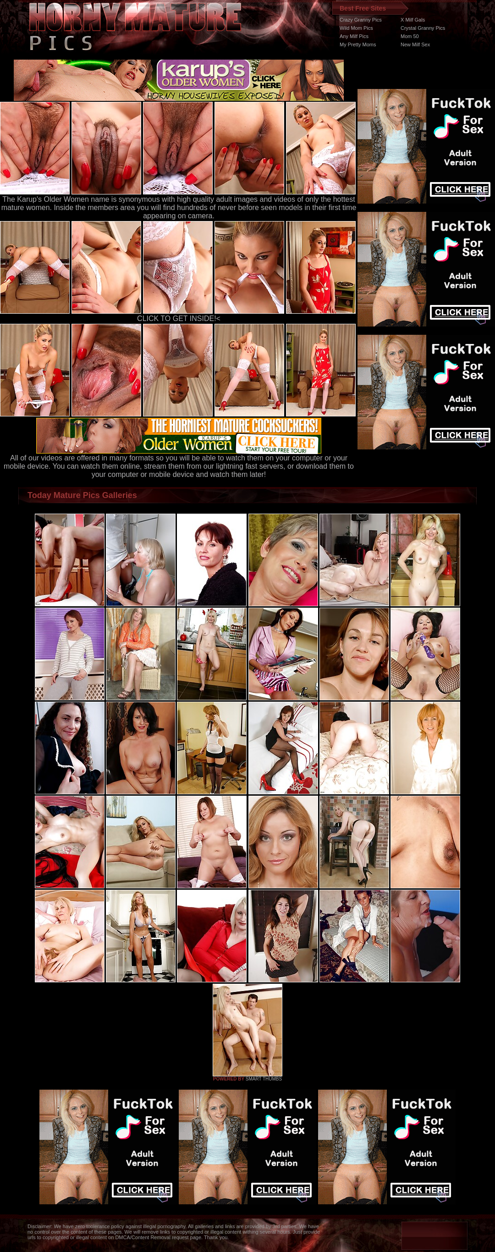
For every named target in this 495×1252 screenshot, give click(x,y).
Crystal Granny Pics (423, 28)
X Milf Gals (413, 19)
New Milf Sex (415, 44)
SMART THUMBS (264, 1078)
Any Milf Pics (354, 36)
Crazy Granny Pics (361, 19)
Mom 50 (410, 36)
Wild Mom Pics (356, 28)
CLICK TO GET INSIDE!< (178, 318)
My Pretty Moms (358, 44)
